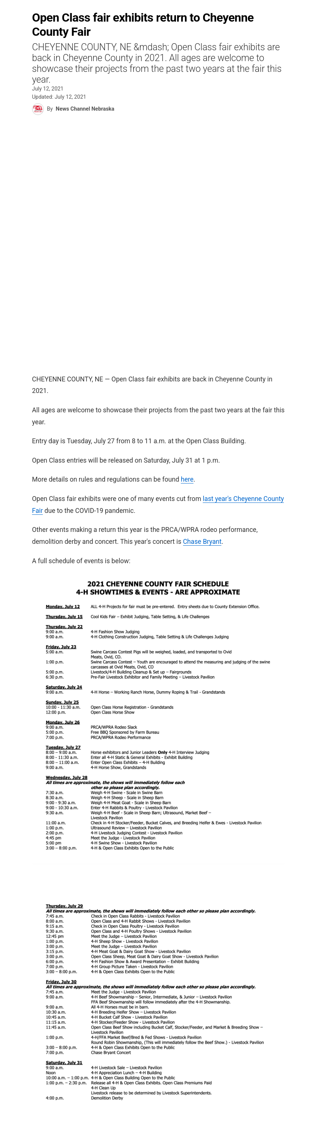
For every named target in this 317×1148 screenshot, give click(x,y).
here (187, 479)
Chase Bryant (202, 541)
